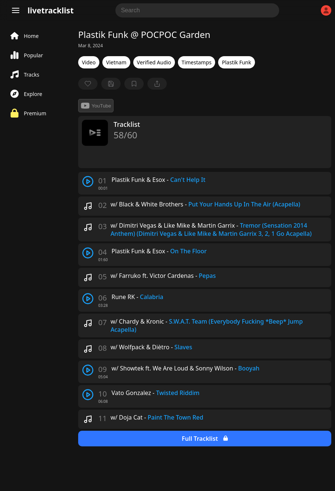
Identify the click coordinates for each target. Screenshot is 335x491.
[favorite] (88, 84)
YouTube (96, 105)
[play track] (88, 181)
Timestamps (196, 62)
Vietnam (116, 62)
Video (89, 62)
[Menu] (15, 10)
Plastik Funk (236, 62)
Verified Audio (154, 62)
